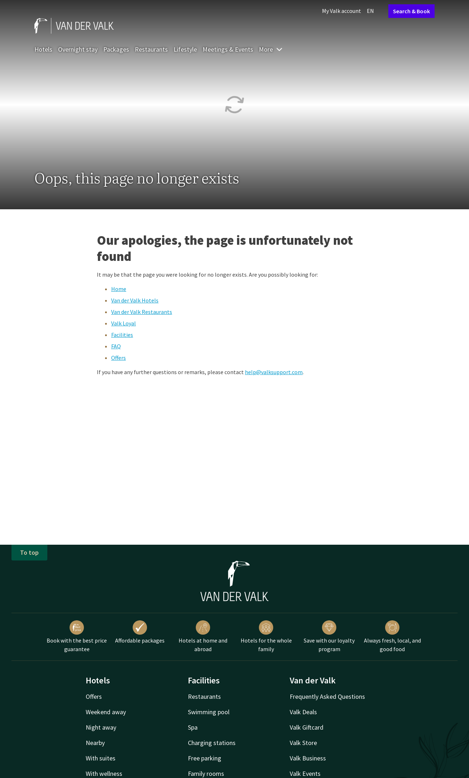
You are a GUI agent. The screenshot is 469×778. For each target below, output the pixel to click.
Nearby (95, 743)
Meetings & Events (228, 49)
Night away (101, 727)
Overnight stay (78, 49)
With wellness (104, 773)
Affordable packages (140, 632)
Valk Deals (303, 712)
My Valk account (341, 10)
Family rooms (206, 773)
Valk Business (308, 758)
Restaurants (151, 49)
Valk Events (305, 773)
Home (118, 288)
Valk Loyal (123, 323)
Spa (193, 727)
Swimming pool (208, 712)
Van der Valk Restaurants (141, 311)
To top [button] (29, 552)
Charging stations (212, 743)
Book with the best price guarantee (77, 636)
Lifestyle (185, 49)
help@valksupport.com (274, 372)
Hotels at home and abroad (203, 636)
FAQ (116, 346)
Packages (116, 49)
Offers (118, 357)
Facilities (122, 334)
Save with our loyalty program (329, 636)
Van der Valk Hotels (134, 300)
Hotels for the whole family (266, 636)
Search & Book (411, 11)
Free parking (204, 758)
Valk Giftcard (306, 727)
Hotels (43, 49)
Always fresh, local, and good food (392, 636)
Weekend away (106, 712)
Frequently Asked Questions (327, 696)
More (271, 49)
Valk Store (303, 743)
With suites (100, 758)
